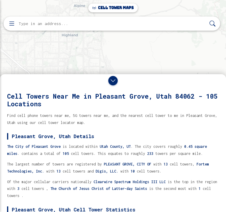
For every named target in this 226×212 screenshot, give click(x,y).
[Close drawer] (113, 80)
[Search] (212, 23)
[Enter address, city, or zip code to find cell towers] (112, 23)
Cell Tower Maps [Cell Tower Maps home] (113, 8)
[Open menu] (12, 23)
